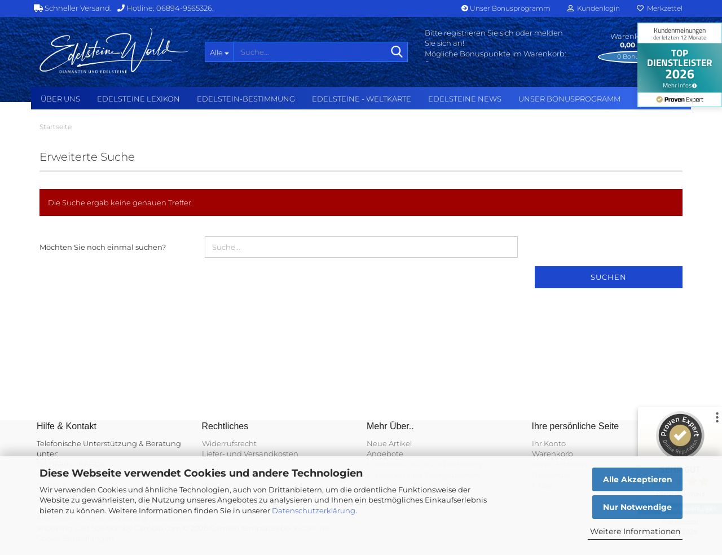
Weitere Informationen (635, 531)
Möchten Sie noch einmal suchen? (102, 247)
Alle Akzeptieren (637, 479)
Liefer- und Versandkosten (250, 453)
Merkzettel (660, 8)
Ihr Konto (549, 443)
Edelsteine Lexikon (138, 98)
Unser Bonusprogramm (506, 8)
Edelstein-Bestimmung (246, 98)
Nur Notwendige (637, 507)
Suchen (609, 276)
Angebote (385, 453)
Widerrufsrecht (229, 443)
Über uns (60, 98)
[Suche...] (219, 52)
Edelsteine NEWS (464, 98)
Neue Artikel (389, 443)
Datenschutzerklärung (313, 510)
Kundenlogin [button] (593, 8)
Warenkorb (552, 453)
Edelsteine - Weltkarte (361, 98)
